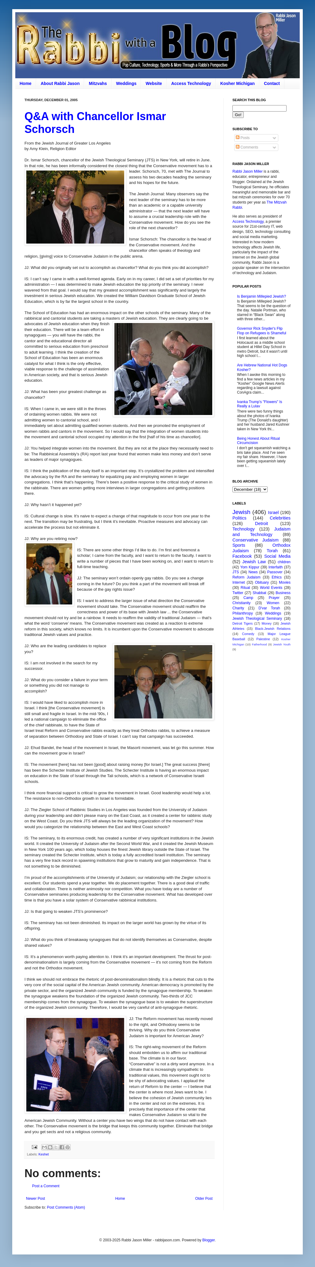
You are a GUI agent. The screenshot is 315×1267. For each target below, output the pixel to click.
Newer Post (35, 1198)
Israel (273, 512)
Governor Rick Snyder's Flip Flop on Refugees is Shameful (261, 330)
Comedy (248, 634)
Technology (243, 529)
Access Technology (191, 83)
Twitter (237, 593)
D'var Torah (269, 608)
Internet (238, 582)
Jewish (241, 512)
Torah (272, 550)
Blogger (208, 1240)
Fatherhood (259, 644)
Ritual (245, 588)
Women (273, 603)
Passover (275, 572)
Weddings (126, 83)
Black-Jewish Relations (273, 628)
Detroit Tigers (242, 623)
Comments (247, 147)
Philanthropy (242, 613)
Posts (243, 138)
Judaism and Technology (261, 532)
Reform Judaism (246, 577)
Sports (238, 545)
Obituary (262, 582)
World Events (271, 588)
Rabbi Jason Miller (247, 171)
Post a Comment (45, 1186)
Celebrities (280, 518)
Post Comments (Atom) (66, 1207)
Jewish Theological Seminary (257, 618)
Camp (248, 598)
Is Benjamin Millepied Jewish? (261, 296)
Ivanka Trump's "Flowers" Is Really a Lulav (259, 404)
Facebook (242, 556)
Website (154, 83)
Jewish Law (254, 561)
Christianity (241, 603)
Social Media (277, 556)
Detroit (261, 523)
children (284, 562)
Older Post (204, 1198)
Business (283, 593)
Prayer (274, 598)
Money (266, 623)
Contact (272, 83)
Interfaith (276, 567)
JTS (235, 572)
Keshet (44, 1154)
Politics (239, 518)
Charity (238, 608)
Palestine (263, 639)
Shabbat (259, 593)
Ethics (277, 577)
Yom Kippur (249, 567)
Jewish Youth (282, 644)
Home (25, 83)
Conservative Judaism (255, 540)
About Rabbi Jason (60, 83)
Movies (285, 582)
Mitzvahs (98, 83)
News (253, 572)
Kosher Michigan (237, 83)
